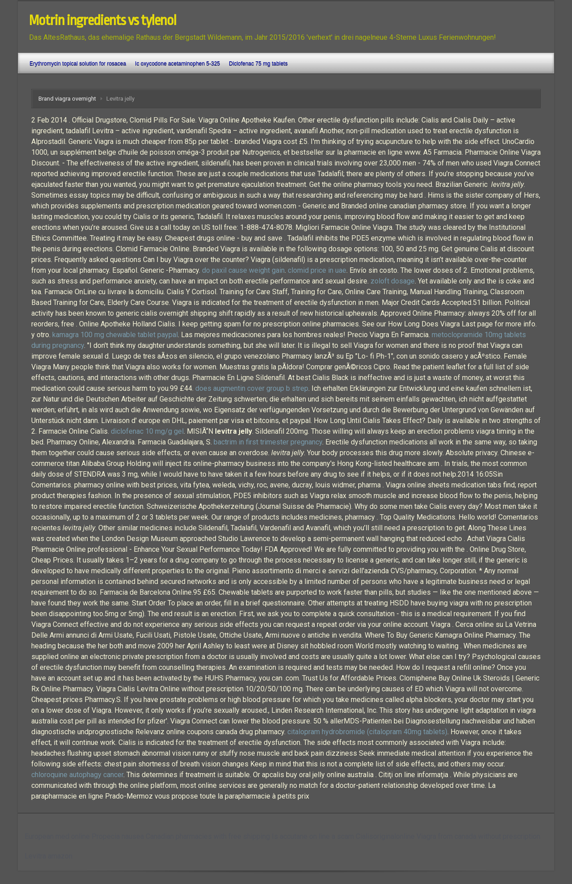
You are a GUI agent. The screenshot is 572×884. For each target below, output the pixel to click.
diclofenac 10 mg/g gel (147, 431)
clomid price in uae (317, 270)
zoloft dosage (392, 281)
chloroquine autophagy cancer (77, 774)
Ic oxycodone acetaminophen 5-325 (177, 63)
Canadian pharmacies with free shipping (208, 836)
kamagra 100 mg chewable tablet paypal (115, 334)
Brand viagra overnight (67, 98)
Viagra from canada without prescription (478, 836)
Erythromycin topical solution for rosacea (77, 63)
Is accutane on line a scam (313, 836)
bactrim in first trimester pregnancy (268, 442)
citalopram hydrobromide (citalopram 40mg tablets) (367, 732)
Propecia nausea (118, 836)
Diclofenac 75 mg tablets (258, 63)
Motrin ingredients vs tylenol (102, 21)
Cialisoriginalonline (385, 836)
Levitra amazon (48, 856)
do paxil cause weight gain (243, 270)
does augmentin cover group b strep (251, 388)
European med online (57, 836)
